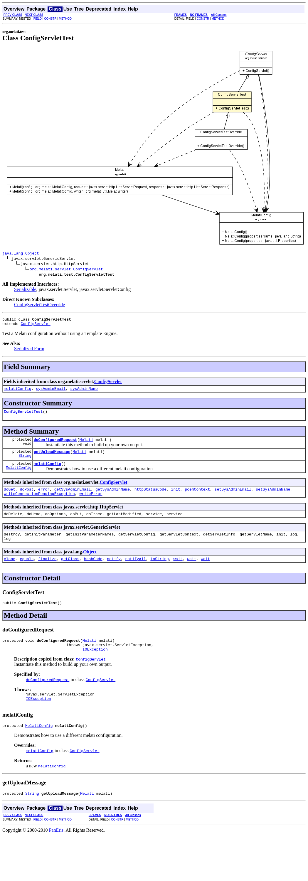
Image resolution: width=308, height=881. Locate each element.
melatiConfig (17, 392)
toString (159, 571)
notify (114, 571)
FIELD (37, 18)
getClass (70, 571)
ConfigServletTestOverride (39, 305)
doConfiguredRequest (55, 444)
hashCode (93, 571)
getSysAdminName (112, 497)
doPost (27, 497)
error (44, 497)
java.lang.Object (20, 254)
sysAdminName (84, 392)
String (24, 462)
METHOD (65, 18)
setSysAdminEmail (233, 497)
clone (9, 571)
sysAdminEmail (50, 392)
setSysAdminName (273, 497)
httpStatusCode (150, 497)
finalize (47, 571)
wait (177, 571)
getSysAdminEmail (72, 497)
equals (27, 571)
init (175, 497)
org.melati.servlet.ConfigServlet (66, 269)
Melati (86, 444)
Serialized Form (29, 351)
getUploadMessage (52, 457)
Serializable (25, 290)
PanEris (56, 849)
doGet (9, 497)
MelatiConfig (18, 475)
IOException (95, 665)
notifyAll (135, 571)
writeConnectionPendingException (39, 502)
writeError (90, 502)
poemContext (197, 497)
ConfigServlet (35, 326)
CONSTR (50, 18)
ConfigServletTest (23, 415)
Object (90, 563)
